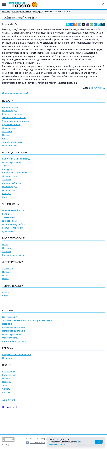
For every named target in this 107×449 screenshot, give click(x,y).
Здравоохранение (11, 124)
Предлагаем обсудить (13, 210)
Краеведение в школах (13, 255)
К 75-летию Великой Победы (16, 158)
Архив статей (9, 415)
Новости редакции (11, 162)
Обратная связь (10, 353)
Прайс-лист (8, 374)
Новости (7, 101)
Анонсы (6, 165)
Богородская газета (21, 11)
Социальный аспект (12, 183)
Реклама (7, 364)
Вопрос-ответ (9, 390)
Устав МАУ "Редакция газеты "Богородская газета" (27, 336)
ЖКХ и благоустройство (14, 117)
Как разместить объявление (16, 370)
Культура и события (12, 114)
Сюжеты (6, 404)
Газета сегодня (9, 332)
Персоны (6, 397)
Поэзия (6, 279)
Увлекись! (7, 214)
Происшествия (9, 145)
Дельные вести (9, 176)
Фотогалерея (8, 387)
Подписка (7, 339)
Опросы (6, 394)
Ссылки (5, 444)
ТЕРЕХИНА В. (98, 87)
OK (99, 441)
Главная (6, 11)
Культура (37, 11)
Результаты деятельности (15, 343)
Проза (5, 244)
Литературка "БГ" (12, 262)
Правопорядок (9, 110)
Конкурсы (7, 169)
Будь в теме (8, 231)
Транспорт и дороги (12, 142)
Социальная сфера (11, 107)
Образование (9, 128)
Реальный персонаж (12, 227)
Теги (4, 401)
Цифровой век (9, 220)
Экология (7, 131)
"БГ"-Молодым (10, 204)
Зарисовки (7, 268)
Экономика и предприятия (15, 121)
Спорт (5, 138)
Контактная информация (15, 357)
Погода (6, 135)
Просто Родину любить (13, 224)
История (6, 248)
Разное (5, 292)
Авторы (6, 408)
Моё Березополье (13, 238)
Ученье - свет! (9, 217)
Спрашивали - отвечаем (14, 172)
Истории (6, 272)
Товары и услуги (12, 286)
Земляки (6, 179)
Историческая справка (13, 346)
